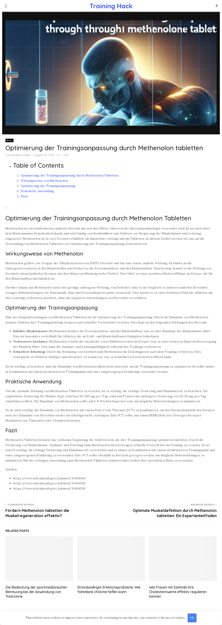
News (9, 140)
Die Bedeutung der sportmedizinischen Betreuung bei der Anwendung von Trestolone (36, 592)
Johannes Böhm (20, 155)
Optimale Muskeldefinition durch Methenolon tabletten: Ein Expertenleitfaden (175, 513)
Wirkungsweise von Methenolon (44, 181)
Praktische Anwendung (37, 191)
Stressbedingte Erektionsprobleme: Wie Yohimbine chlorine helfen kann (108, 589)
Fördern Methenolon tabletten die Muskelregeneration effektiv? (37, 513)
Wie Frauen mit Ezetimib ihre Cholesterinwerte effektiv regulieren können (178, 592)
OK (192, 618)
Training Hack (111, 6)
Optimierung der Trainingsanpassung (48, 186)
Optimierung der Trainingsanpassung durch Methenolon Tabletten (69, 175)
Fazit (24, 196)
